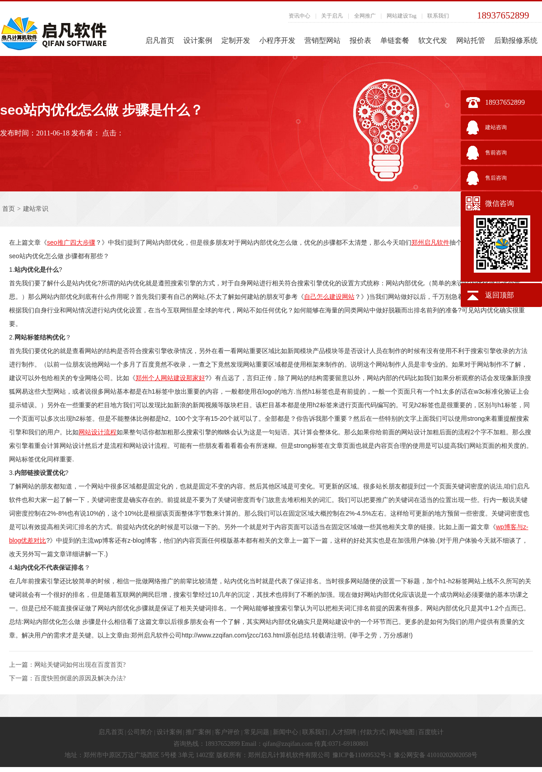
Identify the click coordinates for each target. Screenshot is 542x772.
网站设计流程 (98, 432)
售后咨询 (496, 178)
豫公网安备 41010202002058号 (436, 755)
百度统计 (431, 732)
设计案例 (197, 40)
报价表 (360, 40)
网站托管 (470, 40)
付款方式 (372, 732)
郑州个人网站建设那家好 (170, 377)
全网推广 (365, 16)
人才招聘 (343, 732)
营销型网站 (322, 40)
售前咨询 (496, 152)
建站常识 (35, 208)
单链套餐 (394, 40)
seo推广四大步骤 (71, 242)
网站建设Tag (401, 16)
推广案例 (198, 732)
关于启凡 (332, 16)
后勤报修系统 (515, 40)
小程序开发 (277, 40)
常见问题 (256, 732)
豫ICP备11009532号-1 (362, 755)
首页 (8, 208)
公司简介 (140, 732)
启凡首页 (159, 40)
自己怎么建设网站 (329, 296)
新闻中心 (285, 732)
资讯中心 (299, 16)
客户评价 (227, 732)
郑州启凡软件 (430, 242)
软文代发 (432, 40)
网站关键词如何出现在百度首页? (80, 664)
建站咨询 (496, 127)
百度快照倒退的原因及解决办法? (80, 678)
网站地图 (402, 732)
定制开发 (235, 40)
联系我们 (438, 16)
